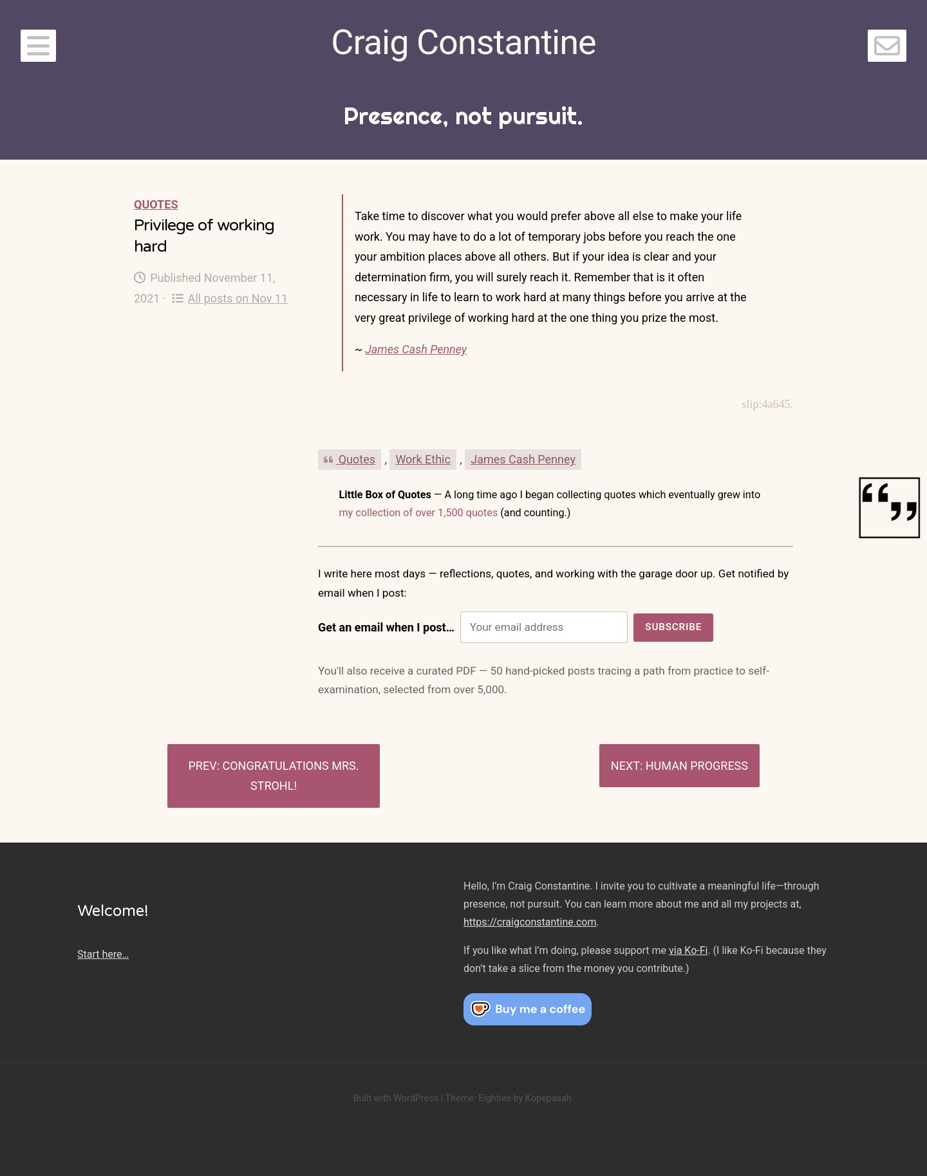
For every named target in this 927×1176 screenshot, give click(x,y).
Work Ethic (422, 459)
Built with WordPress (395, 1098)
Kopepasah (548, 1098)
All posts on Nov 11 (230, 298)
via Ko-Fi (688, 950)
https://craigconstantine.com (530, 922)
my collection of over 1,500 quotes (418, 513)
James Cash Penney (416, 349)
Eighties (494, 1098)
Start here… (103, 954)
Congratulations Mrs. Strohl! (290, 776)
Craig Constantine (463, 42)
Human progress (697, 765)
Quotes (156, 204)
